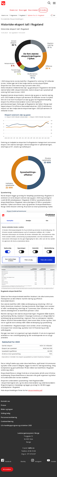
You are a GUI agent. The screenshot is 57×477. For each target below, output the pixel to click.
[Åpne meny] (54, 3)
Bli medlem (43, 10)
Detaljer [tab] (28, 220)
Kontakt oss (5, 401)
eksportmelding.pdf (35, 390)
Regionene (13, 15)
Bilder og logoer (7, 409)
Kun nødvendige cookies (10, 260)
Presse (3, 405)
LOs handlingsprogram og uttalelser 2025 (16, 425)
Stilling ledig (5, 413)
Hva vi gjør (23, 10)
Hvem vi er (14, 10)
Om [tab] (47, 220)
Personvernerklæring (9, 417)
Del (54, 15)
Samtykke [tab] (10, 220)
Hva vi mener (33, 10)
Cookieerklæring (7, 421)
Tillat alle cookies (46, 260)
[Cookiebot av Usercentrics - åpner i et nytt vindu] (47, 215)
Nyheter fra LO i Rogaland (36, 15)
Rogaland (22, 15)
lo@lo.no (31, 448)
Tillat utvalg (28, 260)
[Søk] (49, 3)
